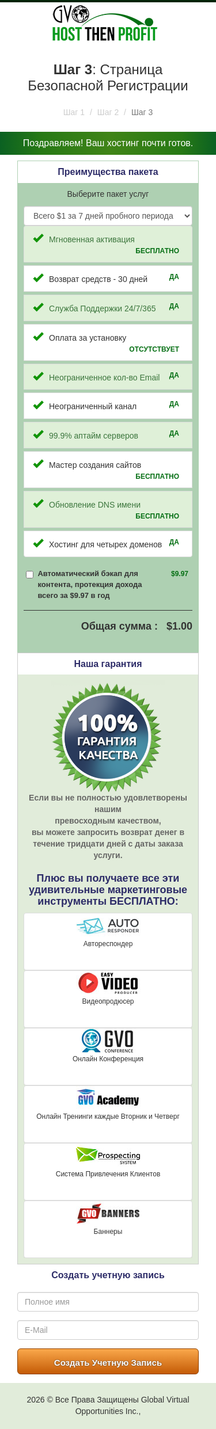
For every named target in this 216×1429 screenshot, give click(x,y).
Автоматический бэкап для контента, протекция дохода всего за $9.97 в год (89, 584)
